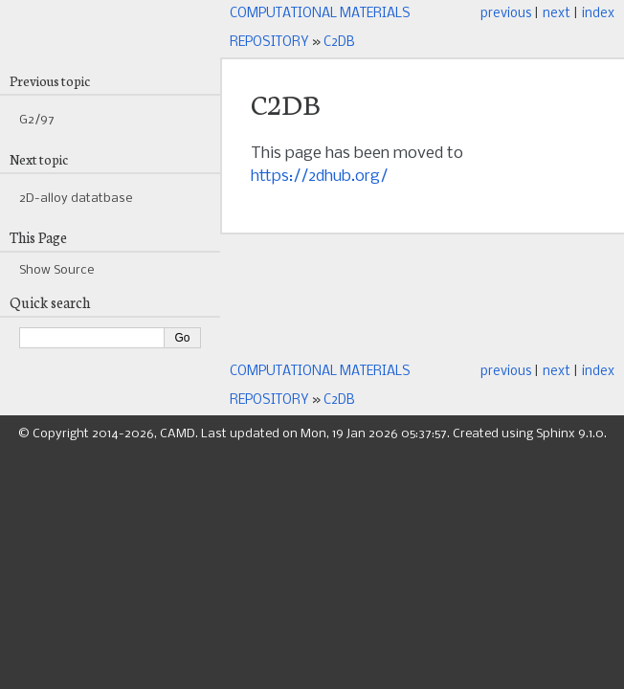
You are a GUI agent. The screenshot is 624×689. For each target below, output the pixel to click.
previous (505, 14)
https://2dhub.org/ (319, 176)
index (598, 14)
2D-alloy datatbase (75, 198)
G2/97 (37, 120)
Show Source (56, 270)
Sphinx (555, 434)
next (556, 14)
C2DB (339, 42)
